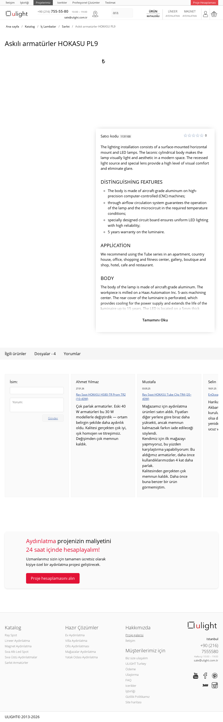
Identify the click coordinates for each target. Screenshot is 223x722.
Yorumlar (72, 353)
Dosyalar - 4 (45, 353)
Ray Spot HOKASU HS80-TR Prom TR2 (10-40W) (101, 396)
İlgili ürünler (15, 353)
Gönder (53, 418)
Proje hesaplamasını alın (53, 578)
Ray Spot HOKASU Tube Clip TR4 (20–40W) (166, 396)
